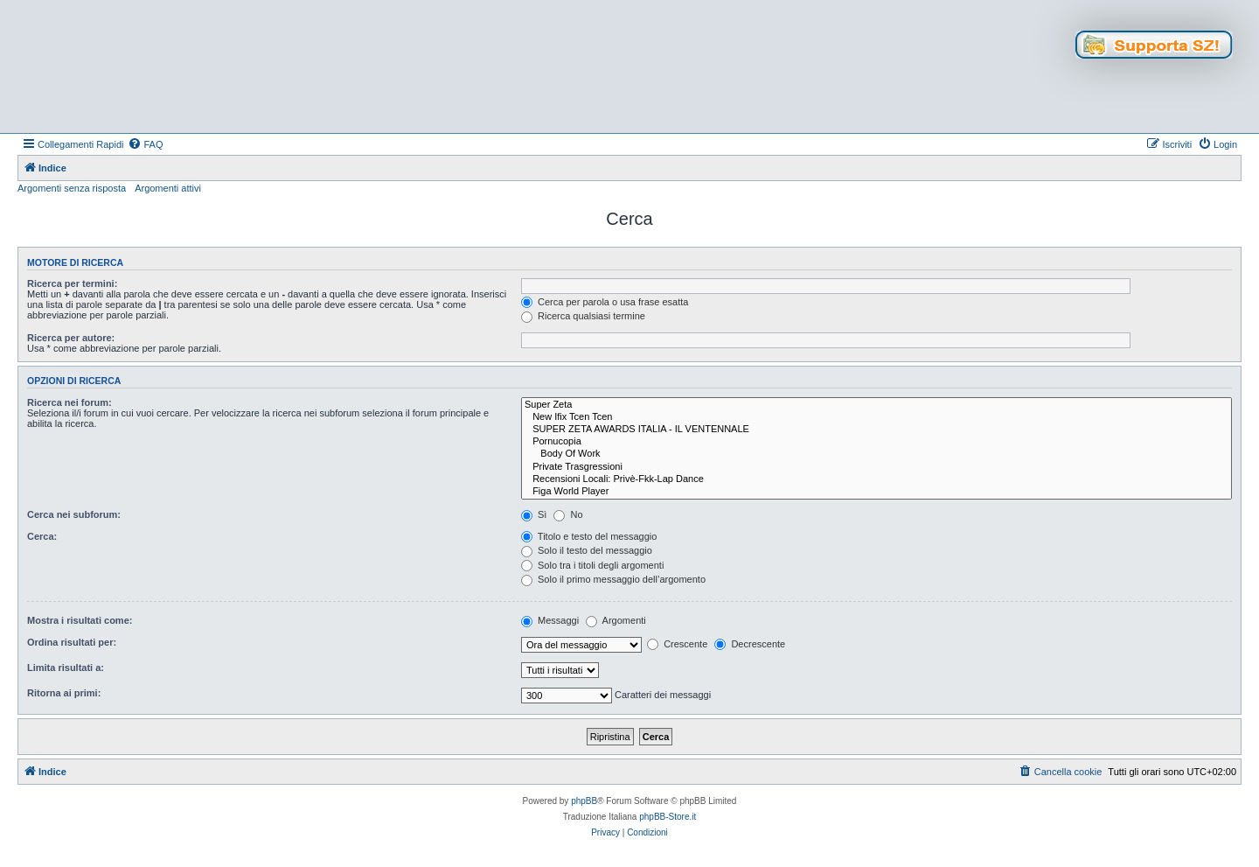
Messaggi (550, 620)
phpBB (584, 801)
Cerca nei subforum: (74, 514)
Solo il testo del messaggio (586, 550)
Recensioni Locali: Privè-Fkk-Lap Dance (876, 479)
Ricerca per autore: (71, 337)
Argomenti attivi (168, 188)
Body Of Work (876, 454)
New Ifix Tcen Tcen (876, 417)
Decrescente (749, 644)
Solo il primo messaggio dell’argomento (613, 579)
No (567, 514)
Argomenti (616, 620)
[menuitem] (145, 144)
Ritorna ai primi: (64, 693)
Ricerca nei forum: (69, 402)
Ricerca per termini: (72, 283)
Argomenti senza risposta (71, 188)
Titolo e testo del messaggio (589, 536)
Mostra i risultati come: (79, 620)
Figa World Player (876, 492)
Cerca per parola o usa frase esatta (604, 302)
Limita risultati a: (65, 667)
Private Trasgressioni (876, 467)
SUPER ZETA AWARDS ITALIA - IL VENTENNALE (876, 429)
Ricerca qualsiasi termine (583, 316)
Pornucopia (876, 442)
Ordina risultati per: (71, 642)
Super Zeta (876, 405)
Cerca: (42, 536)
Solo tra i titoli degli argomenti (592, 565)
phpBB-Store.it (667, 817)
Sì (533, 514)
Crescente (677, 644)
